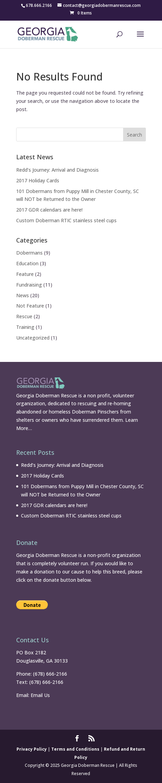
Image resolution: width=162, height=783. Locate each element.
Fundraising (29, 284)
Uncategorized (33, 337)
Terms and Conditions (75, 749)
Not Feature (30, 305)
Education (27, 263)
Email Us (40, 695)
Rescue (24, 316)
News (22, 295)
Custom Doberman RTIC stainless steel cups (66, 220)
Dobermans (29, 252)
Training (25, 327)
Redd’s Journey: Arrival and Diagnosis (57, 170)
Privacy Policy (32, 749)
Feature (25, 274)
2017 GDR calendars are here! (49, 209)
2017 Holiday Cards (37, 180)
